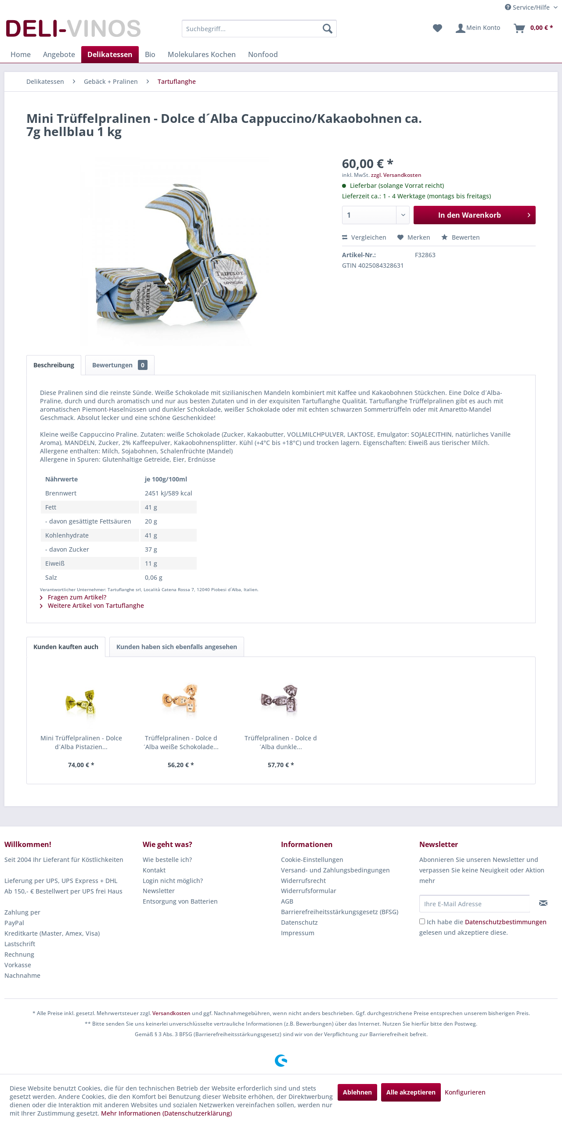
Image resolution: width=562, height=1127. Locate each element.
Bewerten (460, 237)
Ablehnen (357, 1092)
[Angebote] (59, 54)
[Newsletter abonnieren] (543, 903)
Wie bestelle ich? (167, 859)
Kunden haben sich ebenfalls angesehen (176, 646)
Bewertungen (120, 365)
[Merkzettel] (438, 28)
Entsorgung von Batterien (180, 901)
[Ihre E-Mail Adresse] (474, 903)
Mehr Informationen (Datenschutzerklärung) (166, 1113)
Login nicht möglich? (173, 880)
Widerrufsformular (308, 891)
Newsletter (159, 891)
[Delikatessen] (110, 54)
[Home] (20, 54)
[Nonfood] (263, 54)
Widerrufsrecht (303, 880)
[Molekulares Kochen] (202, 54)
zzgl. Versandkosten (396, 175)
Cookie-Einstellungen (312, 859)
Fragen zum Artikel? (73, 597)
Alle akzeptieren (411, 1092)
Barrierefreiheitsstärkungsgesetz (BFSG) (339, 912)
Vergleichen (364, 237)
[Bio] (150, 54)
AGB (287, 901)
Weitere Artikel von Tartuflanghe (92, 605)
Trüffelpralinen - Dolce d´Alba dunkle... (281, 742)
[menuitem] (259, 28)
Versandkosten (171, 1013)
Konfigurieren (465, 1092)
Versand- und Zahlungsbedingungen (335, 870)
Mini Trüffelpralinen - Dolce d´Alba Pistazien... (81, 742)
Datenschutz (299, 922)
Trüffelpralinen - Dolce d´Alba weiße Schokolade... (181, 742)
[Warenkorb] (533, 28)
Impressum (297, 933)
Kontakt (154, 870)
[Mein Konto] (477, 28)
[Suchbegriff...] (259, 28)
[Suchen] (327, 28)
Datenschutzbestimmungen (506, 922)
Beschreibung (53, 365)
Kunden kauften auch (65, 646)
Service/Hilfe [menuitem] (528, 7)
